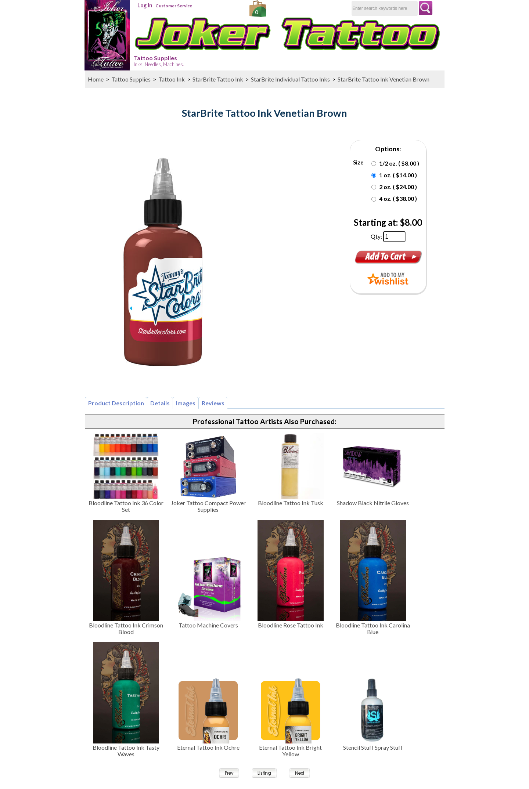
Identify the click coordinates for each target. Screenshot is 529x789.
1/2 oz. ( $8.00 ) (399, 163)
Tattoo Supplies (159, 60)
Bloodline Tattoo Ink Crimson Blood (126, 628)
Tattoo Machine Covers (208, 625)
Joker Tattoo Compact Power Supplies (208, 506)
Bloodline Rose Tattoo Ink (290, 625)
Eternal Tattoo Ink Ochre (208, 747)
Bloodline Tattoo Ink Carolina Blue (373, 628)
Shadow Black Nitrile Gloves (373, 502)
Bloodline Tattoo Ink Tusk (290, 502)
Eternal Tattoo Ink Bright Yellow (290, 750)
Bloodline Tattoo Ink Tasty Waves (126, 750)
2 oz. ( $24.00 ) (398, 186)
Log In (144, 5)
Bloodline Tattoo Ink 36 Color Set (126, 506)
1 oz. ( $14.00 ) (398, 174)
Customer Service (173, 5)
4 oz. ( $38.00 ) (398, 198)
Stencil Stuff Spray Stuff (373, 747)
